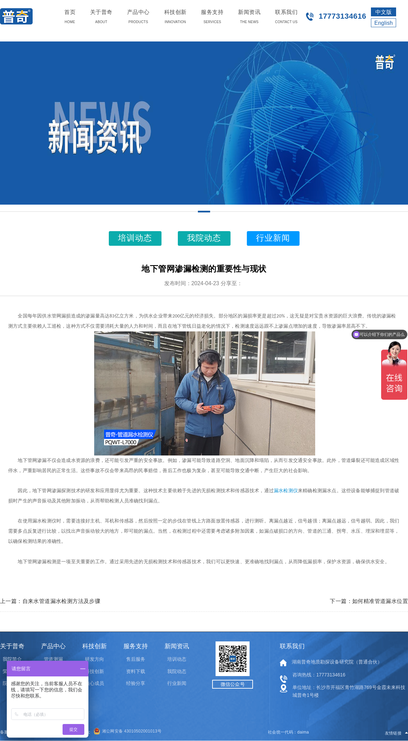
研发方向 (94, 659)
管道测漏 (53, 659)
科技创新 (94, 671)
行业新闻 (176, 683)
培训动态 (176, 659)
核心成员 (94, 683)
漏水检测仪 (286, 490)
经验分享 (135, 683)
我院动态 (176, 671)
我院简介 (12, 659)
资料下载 (135, 671)
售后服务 (135, 659)
